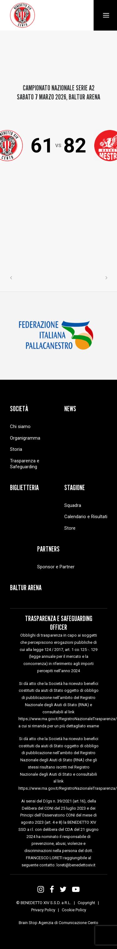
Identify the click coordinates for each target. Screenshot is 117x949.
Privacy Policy (43, 910)
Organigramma (25, 438)
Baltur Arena (25, 587)
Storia (16, 449)
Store (70, 528)
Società (19, 408)
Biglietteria (24, 487)
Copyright (86, 902)
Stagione (74, 487)
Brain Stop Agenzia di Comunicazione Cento (58, 922)
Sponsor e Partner (56, 567)
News (70, 408)
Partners (48, 548)
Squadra (72, 505)
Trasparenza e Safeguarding (24, 464)
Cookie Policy (74, 910)
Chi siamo (20, 426)
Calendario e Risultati (85, 516)
